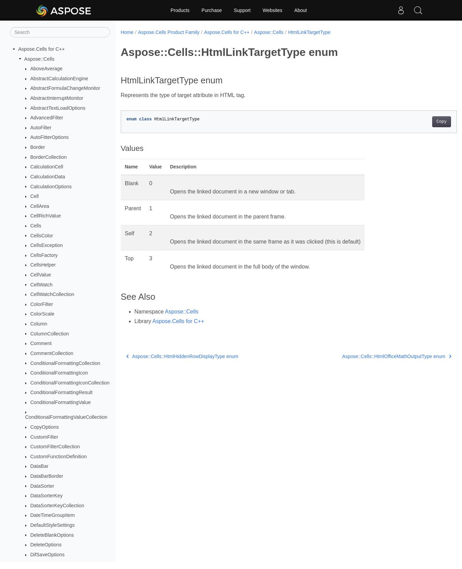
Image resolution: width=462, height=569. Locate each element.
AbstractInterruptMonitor (56, 98)
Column (38, 324)
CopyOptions (44, 427)
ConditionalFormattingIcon (59, 373)
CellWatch (41, 284)
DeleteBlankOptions (52, 535)
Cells (35, 225)
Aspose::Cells (39, 59)
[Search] (60, 32)
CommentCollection (51, 353)
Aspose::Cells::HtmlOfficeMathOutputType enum (373, 356)
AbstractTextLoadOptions (57, 108)
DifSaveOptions (47, 554)
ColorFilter (41, 304)
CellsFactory (44, 255)
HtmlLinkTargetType (309, 32)
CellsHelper (43, 265)
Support (242, 10)
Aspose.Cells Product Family (169, 32)
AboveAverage (46, 68)
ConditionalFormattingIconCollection (69, 383)
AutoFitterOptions (49, 137)
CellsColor (41, 235)
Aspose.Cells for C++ (41, 49)
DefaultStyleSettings (52, 525)
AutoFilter (40, 127)
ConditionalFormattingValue (60, 402)
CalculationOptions (51, 186)
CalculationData (47, 176)
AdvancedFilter (46, 117)
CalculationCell (46, 166)
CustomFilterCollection (55, 446)
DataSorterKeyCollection (57, 505)
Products (179, 10)
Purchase (212, 10)
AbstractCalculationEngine (59, 78)
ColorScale (42, 314)
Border (37, 147)
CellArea (39, 206)
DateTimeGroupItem (52, 515)
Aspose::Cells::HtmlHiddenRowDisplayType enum (182, 356)
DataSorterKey (46, 495)
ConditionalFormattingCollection (65, 363)
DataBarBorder (46, 476)
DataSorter (42, 486)
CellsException (46, 245)
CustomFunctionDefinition (58, 456)
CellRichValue (45, 215)
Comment (40, 343)
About (300, 10)
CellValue (40, 274)
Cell (34, 196)
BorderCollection (48, 157)
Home (127, 32)
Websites (272, 10)
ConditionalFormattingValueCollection (66, 417)
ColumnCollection (49, 333)
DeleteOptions (45, 544)
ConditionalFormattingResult (61, 392)
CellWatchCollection (52, 294)
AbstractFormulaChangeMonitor (65, 88)
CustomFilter (44, 437)
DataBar (39, 466)
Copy (418, 121)
